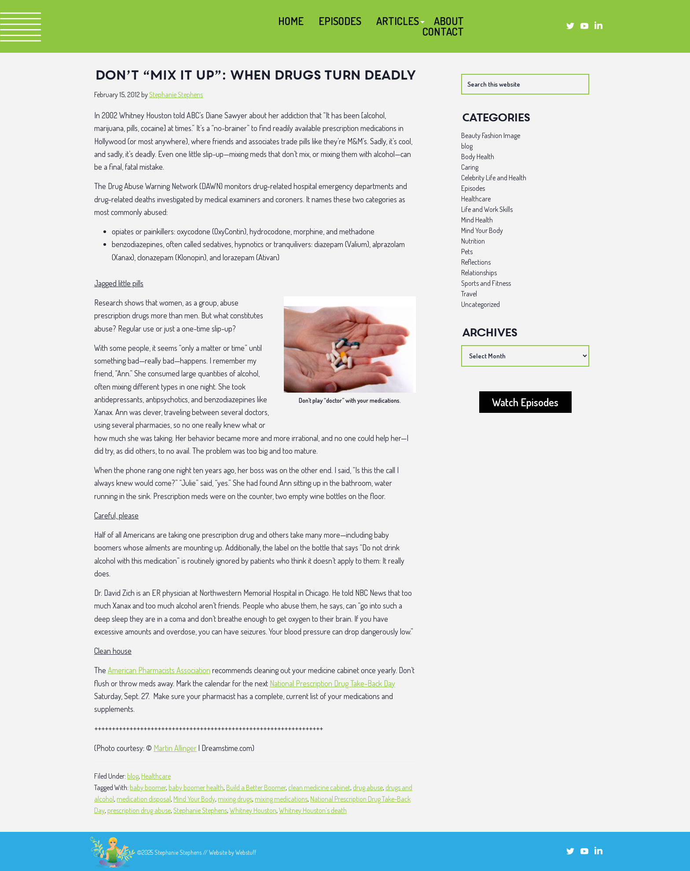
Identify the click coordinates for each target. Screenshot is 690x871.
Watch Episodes (525, 402)
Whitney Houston (253, 810)
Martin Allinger (175, 748)
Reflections (476, 262)
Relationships (479, 272)
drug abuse (368, 787)
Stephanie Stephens (200, 810)
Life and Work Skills (487, 209)
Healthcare (156, 776)
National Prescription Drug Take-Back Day (332, 683)
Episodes (473, 188)
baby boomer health (196, 787)
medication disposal (144, 798)
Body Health (477, 156)
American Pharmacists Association (159, 670)
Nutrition (473, 241)
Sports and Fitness (486, 283)
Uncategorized (480, 304)
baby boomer (148, 787)
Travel (469, 293)
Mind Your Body (194, 798)
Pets (467, 251)
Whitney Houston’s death (313, 810)
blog (133, 776)
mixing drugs (235, 798)
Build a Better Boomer (256, 787)
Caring (469, 167)
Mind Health (477, 219)
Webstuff (245, 852)
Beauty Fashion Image (490, 135)
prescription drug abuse (139, 810)
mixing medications (281, 798)
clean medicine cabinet (319, 787)
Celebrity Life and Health (493, 177)
